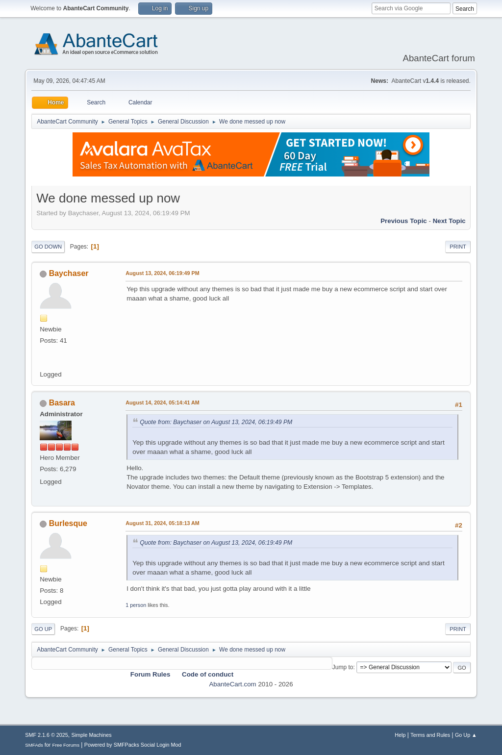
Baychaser (69, 273)
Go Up (43, 629)
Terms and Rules (430, 735)
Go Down (48, 247)
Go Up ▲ (466, 735)
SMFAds (34, 745)
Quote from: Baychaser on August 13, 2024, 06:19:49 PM (216, 422)
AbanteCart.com (232, 684)
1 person (136, 605)
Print (458, 247)
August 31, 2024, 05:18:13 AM (163, 523)
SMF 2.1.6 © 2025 (46, 735)
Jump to (342, 667)
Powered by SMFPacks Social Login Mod (132, 745)
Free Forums (65, 745)
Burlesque (68, 523)
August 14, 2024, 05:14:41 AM (163, 402)
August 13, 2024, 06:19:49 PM (162, 273)
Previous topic (403, 221)
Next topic (449, 221)
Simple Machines (92, 735)
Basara (62, 403)
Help (400, 735)
